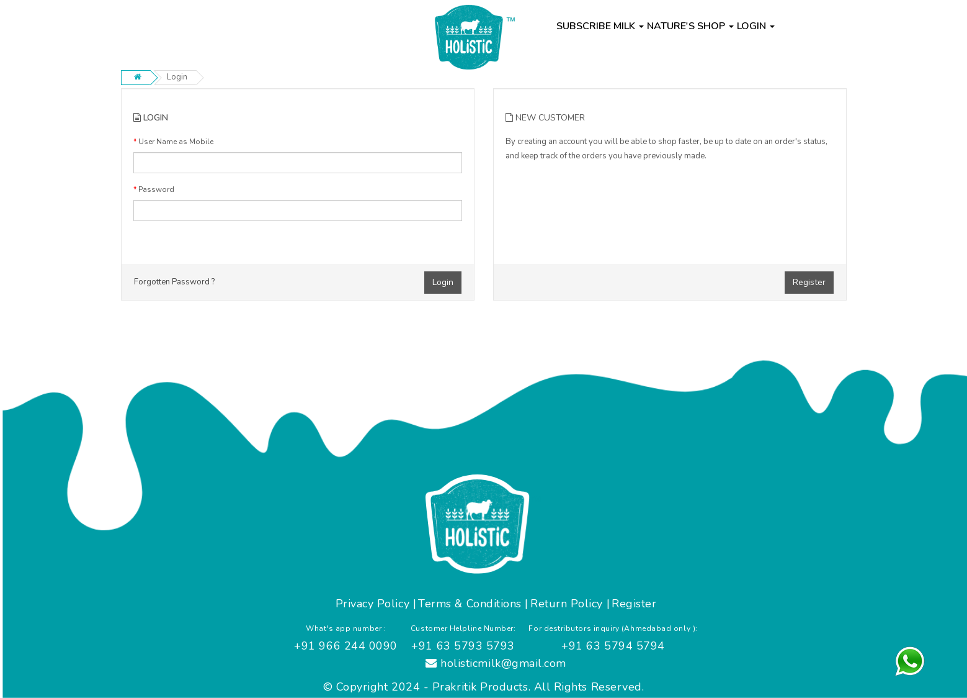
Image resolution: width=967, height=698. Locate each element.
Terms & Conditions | (473, 603)
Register (809, 282)
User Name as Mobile (175, 142)
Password (156, 189)
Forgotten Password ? (174, 282)
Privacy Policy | (376, 603)
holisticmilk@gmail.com (496, 663)
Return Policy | (570, 603)
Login (177, 77)
